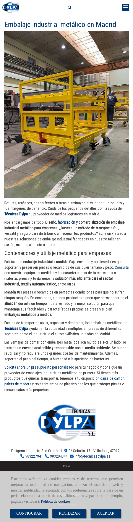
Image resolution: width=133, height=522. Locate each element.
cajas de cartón (112, 378)
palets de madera (17, 384)
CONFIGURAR (29, 513)
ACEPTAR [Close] (106, 513)
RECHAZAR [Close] (69, 513)
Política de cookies (55, 501)
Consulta (122, 267)
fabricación (66, 222)
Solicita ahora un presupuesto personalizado (39, 367)
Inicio (66, 466)
